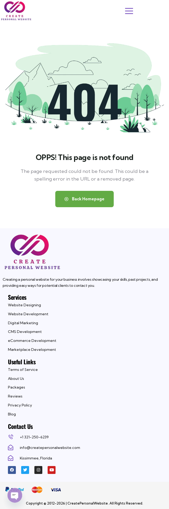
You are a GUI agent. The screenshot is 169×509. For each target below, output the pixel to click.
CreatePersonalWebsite (87, 503)
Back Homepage (84, 198)
